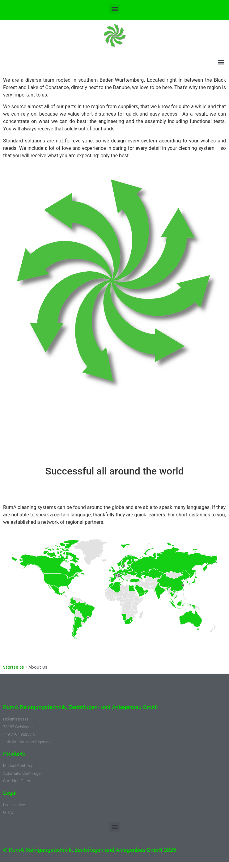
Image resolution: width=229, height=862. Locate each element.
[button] (114, 9)
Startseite (13, 667)
